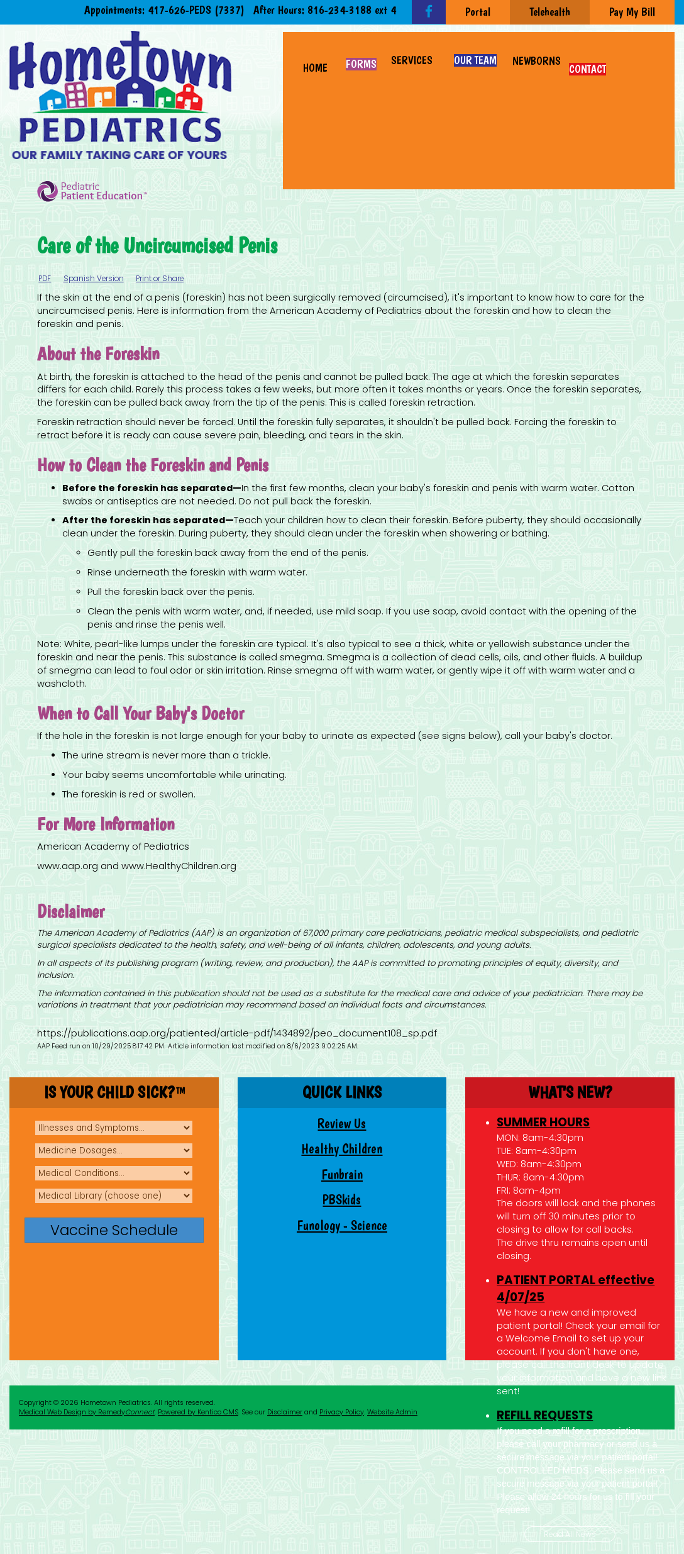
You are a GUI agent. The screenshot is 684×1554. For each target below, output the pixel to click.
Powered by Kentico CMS (198, 1412)
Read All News (570, 1534)
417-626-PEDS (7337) (196, 10)
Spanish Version (93, 279)
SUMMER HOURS (543, 1122)
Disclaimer (284, 1412)
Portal (477, 11)
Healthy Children (341, 1149)
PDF (44, 279)
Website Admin (392, 1412)
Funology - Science (342, 1225)
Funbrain (342, 1174)
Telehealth (549, 11)
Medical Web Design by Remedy (87, 1412)
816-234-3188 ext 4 (351, 10)
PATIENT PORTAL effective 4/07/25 (575, 1289)
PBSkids (342, 1199)
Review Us (341, 1123)
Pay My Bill (632, 11)
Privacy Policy (341, 1412)
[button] (412, 54)
